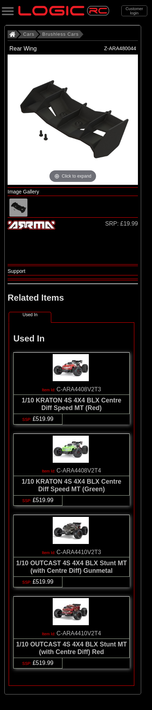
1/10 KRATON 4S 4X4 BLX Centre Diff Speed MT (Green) (71, 485)
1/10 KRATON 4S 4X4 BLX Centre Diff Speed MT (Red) (71, 404)
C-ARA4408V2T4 (78, 470)
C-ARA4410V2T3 (78, 552)
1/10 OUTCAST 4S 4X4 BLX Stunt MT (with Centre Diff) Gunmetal (71, 566)
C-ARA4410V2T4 (78, 633)
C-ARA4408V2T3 (78, 389)
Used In (29, 314)
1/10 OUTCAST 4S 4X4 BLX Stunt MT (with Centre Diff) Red (71, 648)
